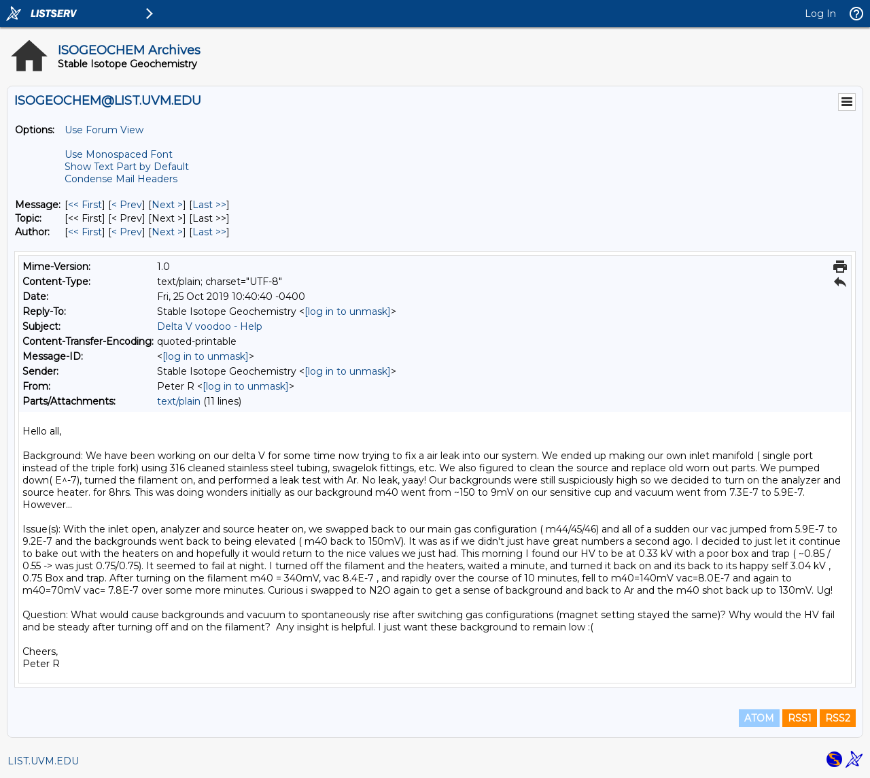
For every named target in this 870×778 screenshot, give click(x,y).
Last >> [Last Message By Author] (209, 232)
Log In (820, 13)
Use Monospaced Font (119, 154)
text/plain (179, 401)
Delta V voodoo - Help (209, 326)
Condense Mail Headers (121, 179)
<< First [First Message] (85, 205)
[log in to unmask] (347, 311)
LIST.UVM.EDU (43, 761)
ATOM (759, 718)
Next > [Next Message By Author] (167, 232)
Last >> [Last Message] (209, 205)
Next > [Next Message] (167, 205)
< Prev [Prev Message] (126, 205)
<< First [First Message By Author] (85, 232)
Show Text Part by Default (127, 166)
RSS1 (800, 718)
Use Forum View (104, 130)
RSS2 (837, 718)
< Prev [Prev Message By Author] (126, 232)
